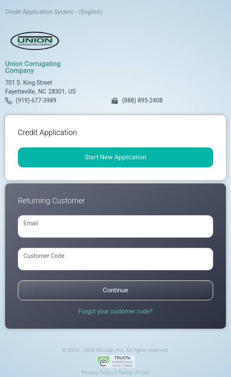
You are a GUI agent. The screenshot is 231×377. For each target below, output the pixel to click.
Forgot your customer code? (115, 311)
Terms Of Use (133, 373)
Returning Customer (51, 200)
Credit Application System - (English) (53, 12)
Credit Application (47, 132)
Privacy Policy (97, 373)
